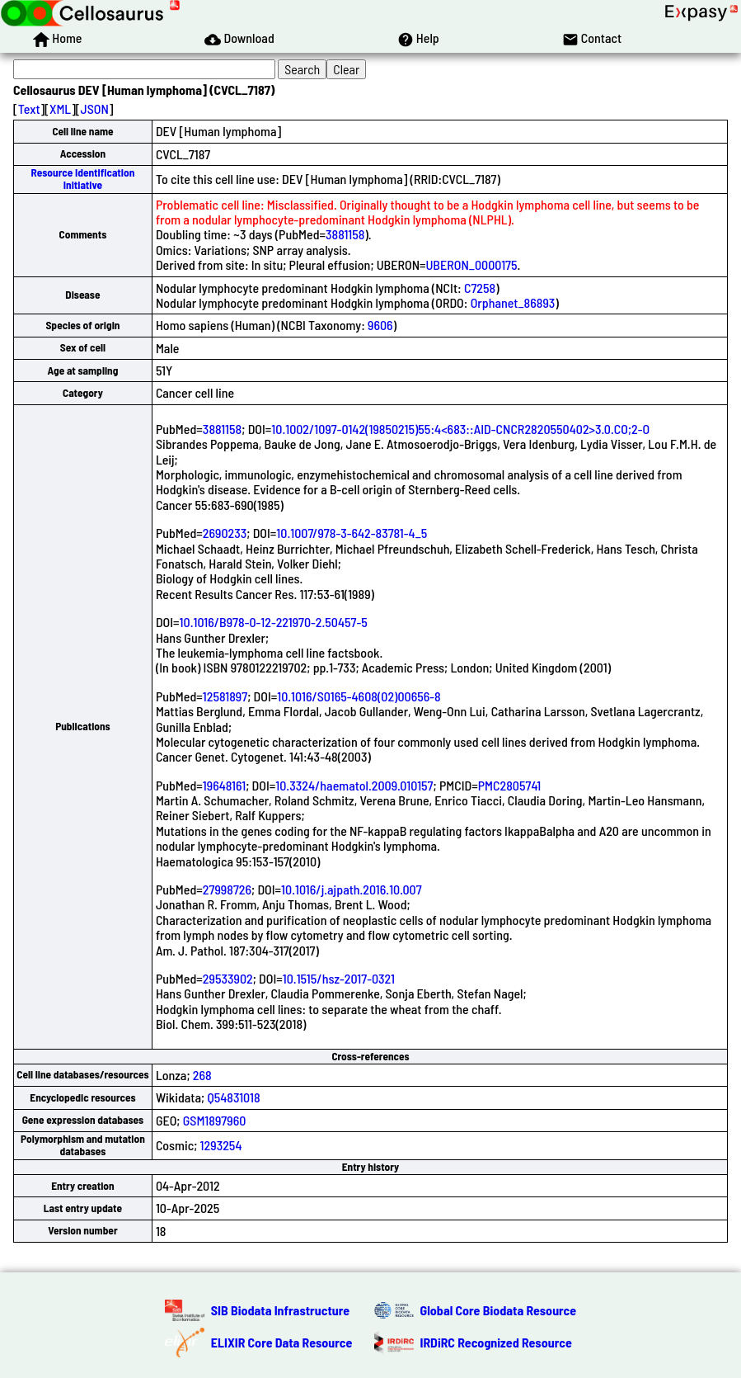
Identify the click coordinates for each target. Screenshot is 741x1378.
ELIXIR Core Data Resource (282, 1342)
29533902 (228, 978)
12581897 (225, 696)
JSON (95, 108)
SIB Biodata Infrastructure (280, 1310)
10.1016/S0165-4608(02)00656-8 (358, 696)
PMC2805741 (510, 785)
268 (202, 1075)
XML (60, 108)
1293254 (221, 1145)
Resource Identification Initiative (83, 178)
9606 (380, 325)
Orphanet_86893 (513, 302)
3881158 (345, 234)
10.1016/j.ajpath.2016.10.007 (351, 889)
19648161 (224, 785)
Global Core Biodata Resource (498, 1310)
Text (29, 108)
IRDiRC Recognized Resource (496, 1342)
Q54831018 (233, 1097)
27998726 (227, 889)
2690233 (224, 532)
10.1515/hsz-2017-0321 (339, 978)
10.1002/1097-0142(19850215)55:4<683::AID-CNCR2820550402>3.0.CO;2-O (460, 429)
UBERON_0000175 (472, 264)
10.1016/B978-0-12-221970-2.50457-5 (274, 622)
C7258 (479, 287)
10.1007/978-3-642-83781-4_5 (351, 532)
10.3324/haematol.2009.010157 (354, 785)
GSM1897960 (214, 1120)
